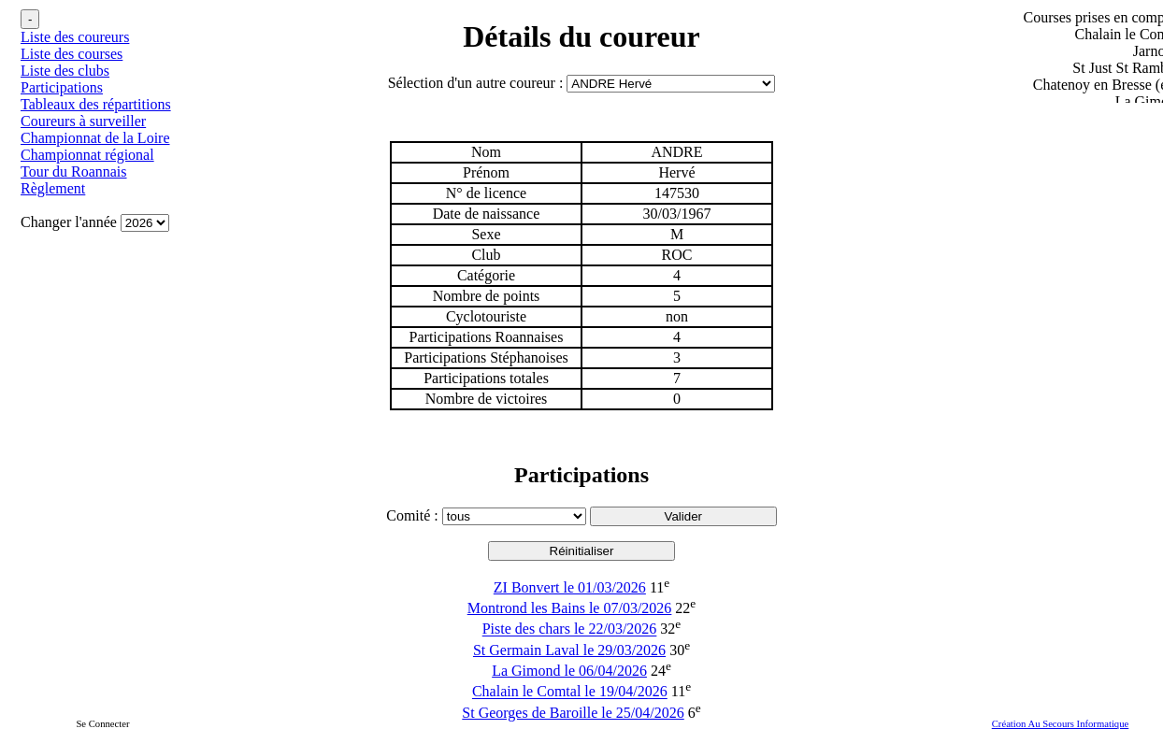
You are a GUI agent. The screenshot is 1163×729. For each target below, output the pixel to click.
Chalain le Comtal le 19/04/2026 (570, 692)
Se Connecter (102, 724)
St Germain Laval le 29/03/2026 (569, 650)
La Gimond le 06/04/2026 (569, 671)
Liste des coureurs (75, 37)
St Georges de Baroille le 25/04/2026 (572, 713)
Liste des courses (71, 54)
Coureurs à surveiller (83, 121)
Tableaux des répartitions (96, 104)
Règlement (53, 188)
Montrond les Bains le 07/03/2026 (569, 608)
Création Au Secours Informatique (1060, 724)
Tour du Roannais (74, 171)
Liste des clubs (65, 71)
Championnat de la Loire (95, 138)
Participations (62, 87)
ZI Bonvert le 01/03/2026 (570, 587)
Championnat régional (87, 155)
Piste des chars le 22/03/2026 (569, 629)
